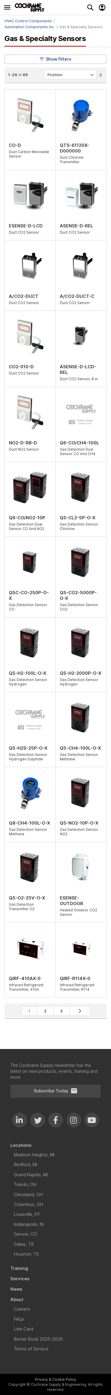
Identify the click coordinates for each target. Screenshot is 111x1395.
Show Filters (55, 59)
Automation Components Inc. (29, 27)
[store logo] (31, 7)
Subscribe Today (56, 1091)
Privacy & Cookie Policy (55, 1379)
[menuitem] (55, 1145)
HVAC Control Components (28, 21)
